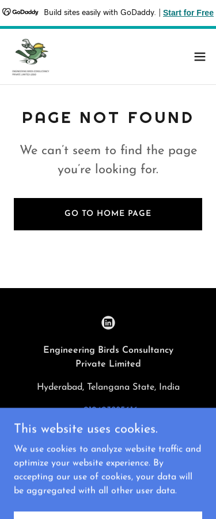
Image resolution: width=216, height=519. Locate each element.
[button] (199, 56)
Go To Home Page (108, 214)
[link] (32, 56)
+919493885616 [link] (108, 410)
